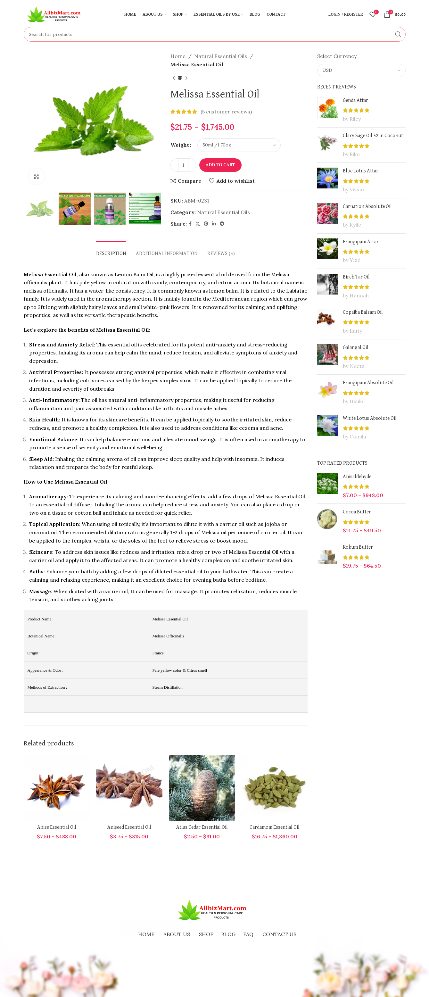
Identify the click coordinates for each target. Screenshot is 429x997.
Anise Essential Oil (56, 827)
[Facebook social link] (190, 224)
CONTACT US (279, 934)
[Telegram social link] (222, 224)
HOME (146, 934)
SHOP (206, 934)
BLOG (228, 934)
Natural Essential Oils (220, 56)
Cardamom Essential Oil (275, 827)
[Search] (215, 34)
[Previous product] (173, 78)
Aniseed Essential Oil (129, 827)
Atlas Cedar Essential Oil (202, 827)
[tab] (111, 251)
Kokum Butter (358, 547)
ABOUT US (176, 934)
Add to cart (220, 165)
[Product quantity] (183, 165)
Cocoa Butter (357, 512)
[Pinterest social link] (206, 224)
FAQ (248, 934)
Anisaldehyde (357, 476)
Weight (179, 145)
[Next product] (186, 78)
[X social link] (198, 224)
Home (178, 56)
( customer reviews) (226, 111)
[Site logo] (56, 14)
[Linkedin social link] (214, 224)
